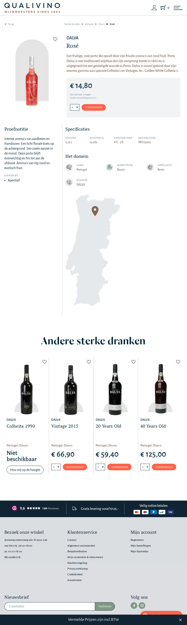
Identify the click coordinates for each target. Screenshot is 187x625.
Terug (11, 24)
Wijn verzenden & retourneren (85, 557)
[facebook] (134, 605)
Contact (71, 540)
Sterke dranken (72, 24)
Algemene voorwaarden (81, 545)
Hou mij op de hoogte (25, 470)
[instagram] (142, 605)
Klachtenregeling (77, 563)
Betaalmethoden (77, 551)
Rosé (112, 24)
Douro (101, 24)
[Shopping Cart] (164, 7)
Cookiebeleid (74, 574)
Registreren (137, 540)
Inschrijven (104, 606)
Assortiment (74, 580)
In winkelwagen (93, 107)
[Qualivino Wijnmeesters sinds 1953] (32, 8)
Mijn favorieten (140, 551)
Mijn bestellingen (141, 545)
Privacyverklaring (77, 568)
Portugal (89, 24)
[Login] (154, 7)
